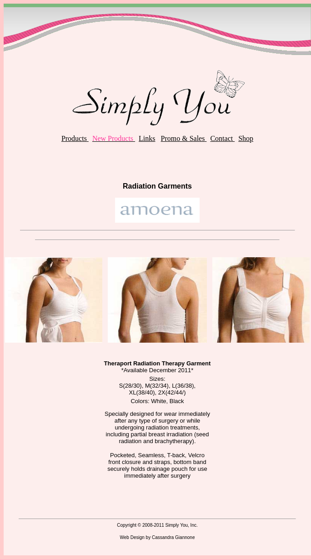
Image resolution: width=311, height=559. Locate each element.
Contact (222, 138)
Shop (245, 138)
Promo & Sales (184, 138)
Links (147, 138)
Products (75, 138)
